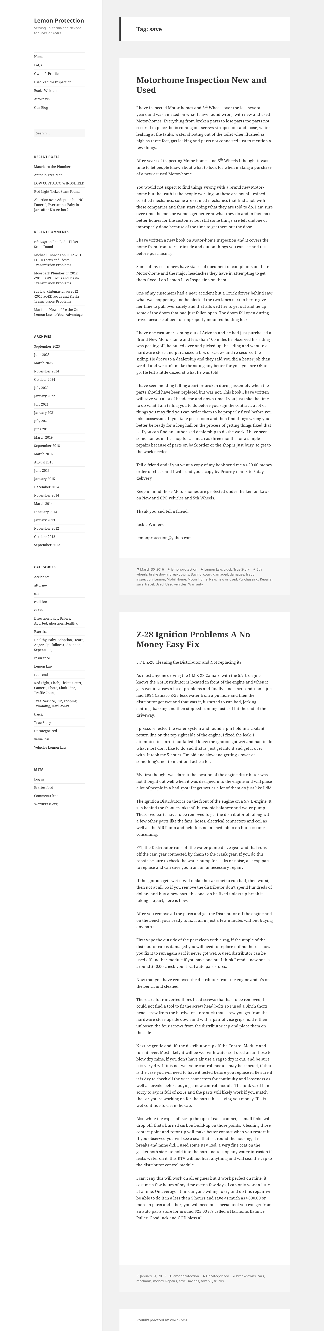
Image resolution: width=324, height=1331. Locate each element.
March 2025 (43, 363)
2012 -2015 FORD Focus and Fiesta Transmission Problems (58, 260)
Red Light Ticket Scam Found (57, 191)
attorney (41, 585)
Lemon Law (43, 666)
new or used (227, 579)
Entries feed (43, 787)
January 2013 (44, 520)
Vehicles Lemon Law (50, 747)
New (212, 579)
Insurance (42, 658)
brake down (158, 574)
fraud (250, 574)
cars (260, 1276)
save (139, 584)
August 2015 (43, 462)
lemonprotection (184, 569)
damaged (220, 574)
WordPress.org (46, 804)
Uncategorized (45, 731)
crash (38, 610)
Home (39, 56)
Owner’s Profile (46, 73)
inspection (144, 579)
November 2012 (46, 528)
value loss (41, 739)
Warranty (195, 584)
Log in (39, 779)
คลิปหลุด (40, 241)
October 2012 (44, 536)
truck (38, 714)
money (158, 1281)
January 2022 (44, 396)
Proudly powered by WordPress (161, 1320)
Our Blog (41, 107)
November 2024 (46, 371)
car (36, 593)
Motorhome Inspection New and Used (201, 84)
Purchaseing (248, 579)
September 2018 (47, 445)
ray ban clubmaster (49, 291)
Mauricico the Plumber (52, 166)
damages (237, 574)
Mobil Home (176, 579)
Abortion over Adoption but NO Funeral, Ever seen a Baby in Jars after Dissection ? (58, 204)
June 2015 (42, 470)
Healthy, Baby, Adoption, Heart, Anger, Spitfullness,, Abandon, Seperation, (59, 645)
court (207, 574)
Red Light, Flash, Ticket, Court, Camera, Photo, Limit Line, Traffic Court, (58, 688)
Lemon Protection (59, 20)
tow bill (206, 1281)
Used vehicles (176, 584)
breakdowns (179, 574)
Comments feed (46, 796)
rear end (41, 674)
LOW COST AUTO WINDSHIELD (59, 183)
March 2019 (43, 437)
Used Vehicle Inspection (52, 82)
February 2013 (45, 512)
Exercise (41, 631)
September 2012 (47, 545)
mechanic (143, 1281)
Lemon (159, 579)
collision (40, 602)
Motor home (197, 579)
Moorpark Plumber (49, 273)
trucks (219, 1281)
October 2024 (44, 379)
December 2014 (46, 487)
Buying (196, 574)
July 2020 (41, 421)
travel (149, 584)
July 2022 (41, 387)
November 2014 (46, 495)
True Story (42, 722)
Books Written (45, 90)
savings (193, 1281)
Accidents (41, 577)
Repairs (266, 579)
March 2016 (43, 454)
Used (160, 584)
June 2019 (42, 429)
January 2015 (44, 478)
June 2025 (42, 354)
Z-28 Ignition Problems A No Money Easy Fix (193, 639)
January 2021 (44, 412)
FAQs (38, 65)
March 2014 (43, 503)
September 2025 (47, 346)
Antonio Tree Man (48, 175)
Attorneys (42, 99)
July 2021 (41, 404)
